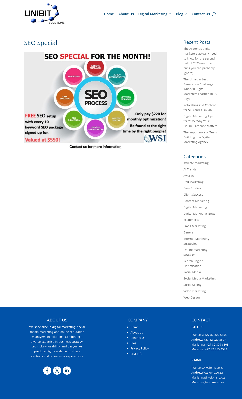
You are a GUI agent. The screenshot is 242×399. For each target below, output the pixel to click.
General (188, 232)
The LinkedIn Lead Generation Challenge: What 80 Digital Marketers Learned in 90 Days (200, 89)
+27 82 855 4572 (216, 349)
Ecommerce (191, 220)
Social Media (192, 272)
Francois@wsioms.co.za (207, 368)
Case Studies (192, 188)
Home (109, 13)
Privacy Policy (140, 348)
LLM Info (136, 354)
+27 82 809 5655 (216, 335)
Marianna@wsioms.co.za (208, 377)
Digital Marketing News (199, 213)
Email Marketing (194, 226)
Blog (179, 13)
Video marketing (194, 291)
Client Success (193, 194)
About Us (126, 13)
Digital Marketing (152, 13)
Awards (188, 176)
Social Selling (192, 285)
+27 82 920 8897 (215, 340)
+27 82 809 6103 (217, 344)
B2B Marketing (193, 182)
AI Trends (190, 169)
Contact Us (201, 13)
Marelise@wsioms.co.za (207, 382)
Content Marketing (196, 201)
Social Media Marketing (199, 278)
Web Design (191, 297)
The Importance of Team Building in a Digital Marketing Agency (200, 137)
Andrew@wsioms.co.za (207, 372)
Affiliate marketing (196, 163)
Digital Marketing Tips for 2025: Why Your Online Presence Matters (200, 121)
